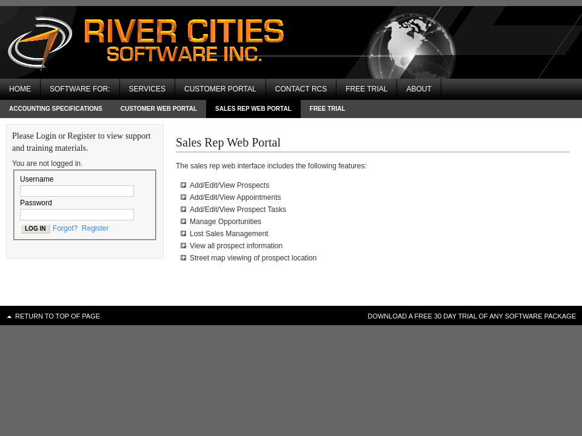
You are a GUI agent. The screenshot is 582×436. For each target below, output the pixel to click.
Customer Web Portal (159, 108)
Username (36, 179)
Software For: (80, 89)
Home (20, 89)
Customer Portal (220, 89)
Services (147, 89)
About (418, 89)
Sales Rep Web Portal (253, 108)
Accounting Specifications (55, 108)
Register (95, 228)
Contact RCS (301, 89)
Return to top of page (57, 316)
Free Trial (366, 89)
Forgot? (65, 228)
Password (36, 203)
